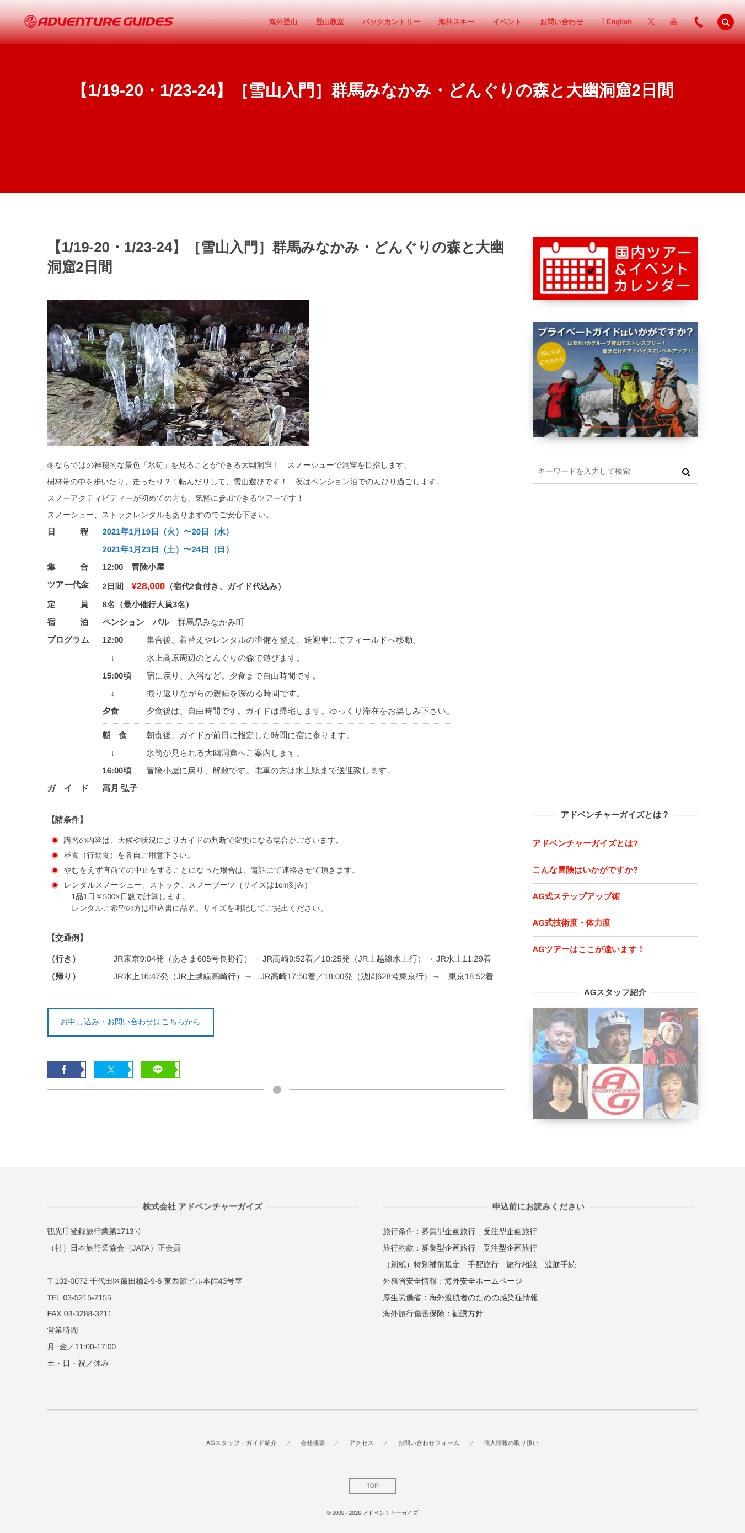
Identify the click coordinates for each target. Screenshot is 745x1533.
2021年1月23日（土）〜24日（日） (168, 549)
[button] (725, 22)
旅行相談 (521, 1264)
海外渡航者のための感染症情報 (483, 1297)
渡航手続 (560, 1264)
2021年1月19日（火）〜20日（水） (168, 532)
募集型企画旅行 (448, 1231)
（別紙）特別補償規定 (421, 1264)
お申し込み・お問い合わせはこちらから (131, 1021)
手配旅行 (483, 1264)
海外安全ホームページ (483, 1280)
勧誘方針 (467, 1313)
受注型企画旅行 (510, 1231)
